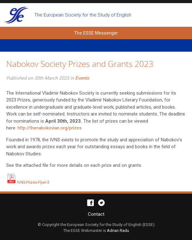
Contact (96, 214)
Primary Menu (96, 45)
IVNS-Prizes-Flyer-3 (27, 182)
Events (82, 78)
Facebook (90, 202)
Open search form (182, 15)
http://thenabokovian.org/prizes (49, 128)
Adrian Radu (118, 230)
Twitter (101, 202)
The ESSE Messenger (16, 15)
